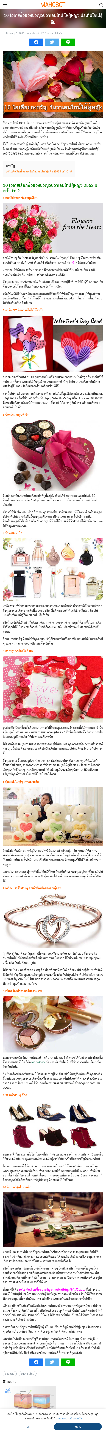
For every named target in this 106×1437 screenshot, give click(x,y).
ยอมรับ (77, 1426)
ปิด (28, 1426)
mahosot (34, 33)
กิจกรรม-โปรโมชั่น (53, 33)
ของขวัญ (9, 1373)
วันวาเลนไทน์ (27, 1373)
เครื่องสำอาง (38, 1062)
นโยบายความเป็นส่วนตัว (69, 1418)
